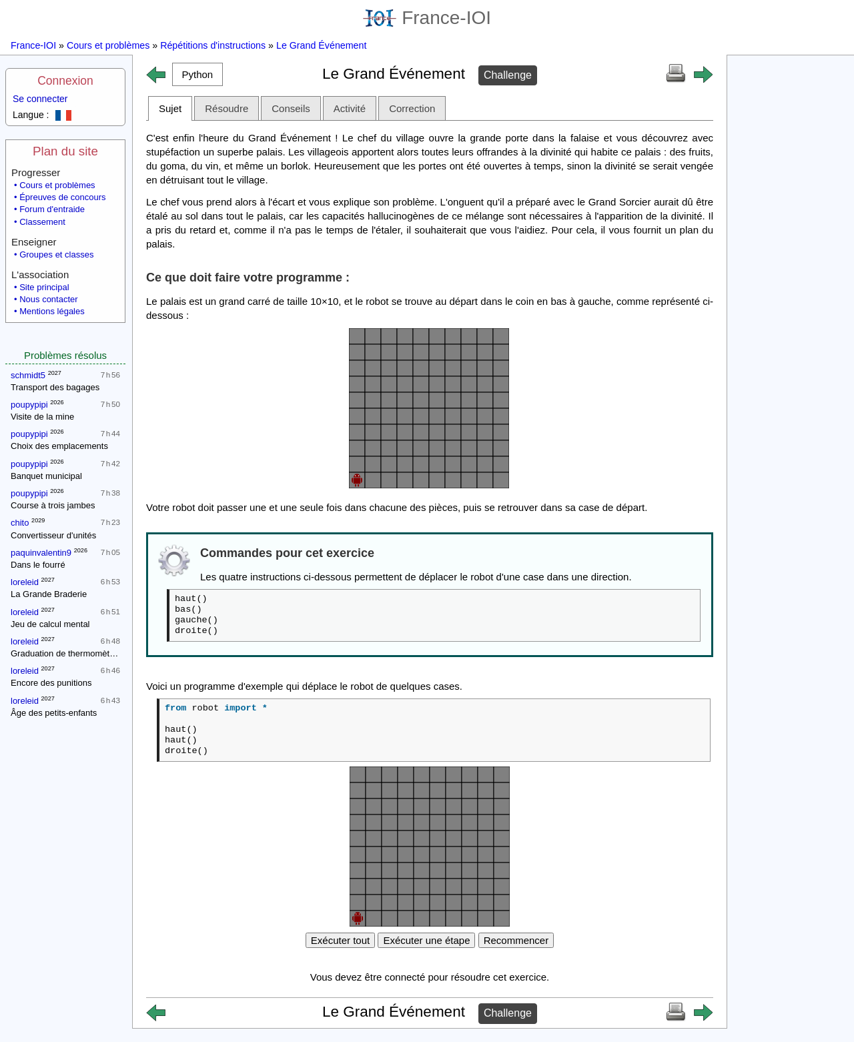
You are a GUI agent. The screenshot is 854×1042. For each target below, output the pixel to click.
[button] (197, 74)
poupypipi (29, 405)
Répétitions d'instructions (213, 45)
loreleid (25, 582)
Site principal (44, 287)
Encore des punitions (51, 683)
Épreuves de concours (62, 197)
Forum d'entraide (52, 209)
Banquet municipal (46, 476)
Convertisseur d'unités (53, 535)
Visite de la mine (42, 417)
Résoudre (226, 108)
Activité (350, 108)
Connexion (65, 80)
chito (20, 523)
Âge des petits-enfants (54, 713)
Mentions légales (52, 311)
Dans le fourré (38, 565)
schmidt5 (28, 375)
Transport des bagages (55, 387)
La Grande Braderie (49, 594)
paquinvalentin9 (41, 553)
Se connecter (40, 98)
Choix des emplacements (59, 446)
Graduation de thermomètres (66, 653)
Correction (412, 108)
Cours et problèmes (108, 45)
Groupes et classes (56, 254)
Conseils (291, 108)
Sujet (170, 108)
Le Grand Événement (321, 45)
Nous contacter (48, 299)
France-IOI (427, 17)
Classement (42, 222)
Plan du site (65, 151)
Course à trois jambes (53, 505)
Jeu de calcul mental (50, 624)
